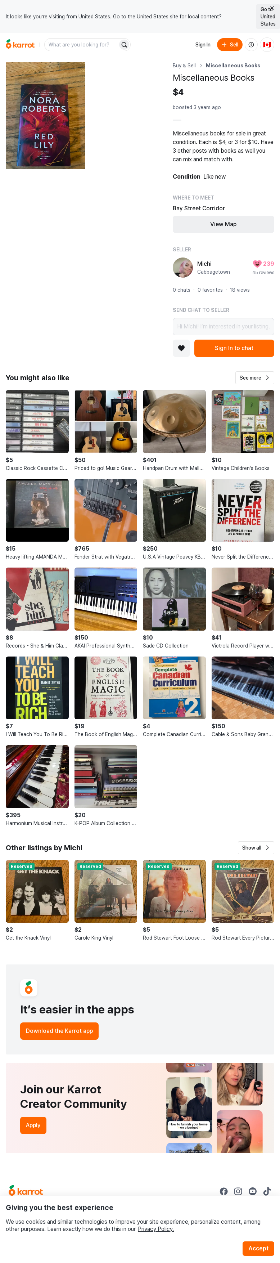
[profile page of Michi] (183, 267)
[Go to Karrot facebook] (224, 1191)
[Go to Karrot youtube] (252, 1191)
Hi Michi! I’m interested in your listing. (223, 326)
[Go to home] (20, 44)
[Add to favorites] (181, 348)
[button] (254, 377)
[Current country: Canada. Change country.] (267, 44)
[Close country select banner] (272, 8)
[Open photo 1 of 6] (45, 115)
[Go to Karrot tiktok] (267, 1191)
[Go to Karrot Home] (26, 1191)
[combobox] (81, 44)
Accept (258, 1248)
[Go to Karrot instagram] (238, 1191)
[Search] (124, 45)
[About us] (251, 44)
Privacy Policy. (156, 1229)
